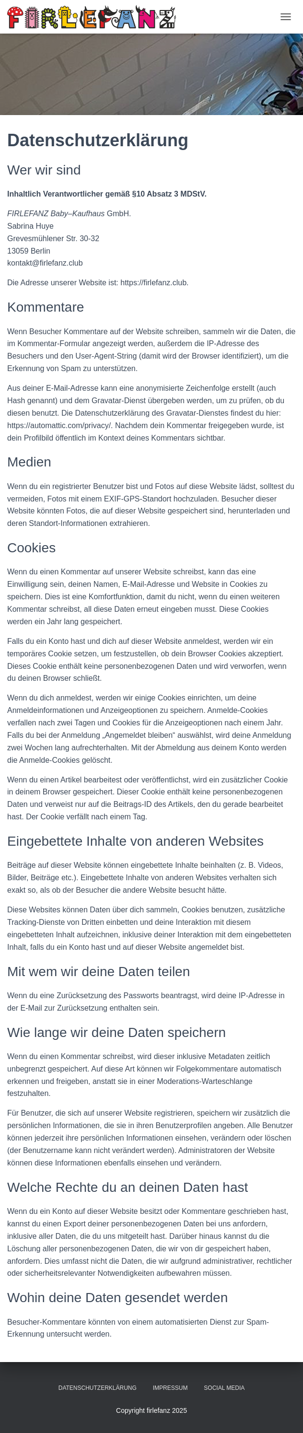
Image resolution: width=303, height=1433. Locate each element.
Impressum (170, 1388)
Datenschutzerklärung (97, 1388)
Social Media (224, 1388)
